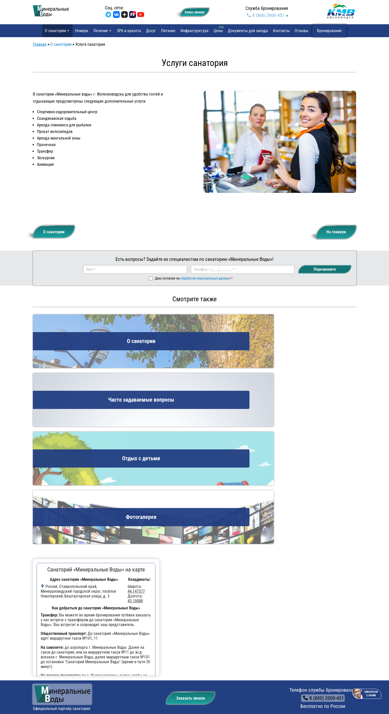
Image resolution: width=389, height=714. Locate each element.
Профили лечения (213, 596)
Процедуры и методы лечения (223, 608)
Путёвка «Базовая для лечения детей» (135, 596)
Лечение (100, 30)
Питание (168, 30)
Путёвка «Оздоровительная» (126, 608)
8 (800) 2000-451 (265, 15)
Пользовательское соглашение (326, 692)
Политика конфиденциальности (55, 692)
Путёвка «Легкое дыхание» (125, 627)
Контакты (281, 30)
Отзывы (301, 30)
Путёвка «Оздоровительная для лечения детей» (143, 602)
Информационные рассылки (326, 697)
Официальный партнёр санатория (61, 539)
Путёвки (107, 587)
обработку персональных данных (205, 279)
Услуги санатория (56, 608)
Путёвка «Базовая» (118, 633)
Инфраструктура (194, 30)
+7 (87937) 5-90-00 (288, 595)
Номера (81, 30)
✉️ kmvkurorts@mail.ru (288, 613)
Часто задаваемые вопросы (65, 602)
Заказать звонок (187, 526)
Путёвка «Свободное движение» (129, 614)
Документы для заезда (248, 30)
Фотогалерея (52, 614)
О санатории (55, 30)
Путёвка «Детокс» (117, 645)
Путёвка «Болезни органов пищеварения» (138, 639)
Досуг (151, 30)
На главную (332, 230)
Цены (218, 30)
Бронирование (329, 30)
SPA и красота (129, 30)
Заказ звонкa (192, 11)
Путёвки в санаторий (215, 602)
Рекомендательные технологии (55, 697)
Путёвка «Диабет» (117, 620)
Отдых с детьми (54, 596)
